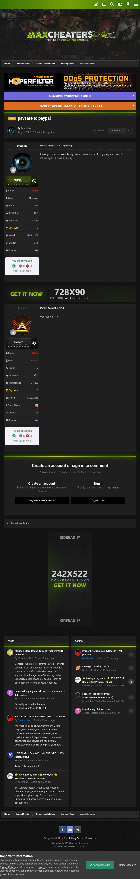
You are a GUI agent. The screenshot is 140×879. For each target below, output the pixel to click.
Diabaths (26, 128)
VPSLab (22, 760)
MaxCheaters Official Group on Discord (70, 95)
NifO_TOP (87, 670)
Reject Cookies (127, 865)
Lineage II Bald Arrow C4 (96, 666)
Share (99, 130)
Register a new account (41, 500)
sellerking (23, 782)
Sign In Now (98, 500)
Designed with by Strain (56, 838)
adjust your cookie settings (39, 870)
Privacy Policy (76, 838)
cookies (41, 867)
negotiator (87, 701)
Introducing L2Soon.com (96, 709)
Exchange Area (47, 132)
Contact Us (90, 838)
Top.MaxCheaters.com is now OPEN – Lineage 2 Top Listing (70, 105)
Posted (45, 658)
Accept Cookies (100, 865)
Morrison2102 (25, 658)
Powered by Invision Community (70, 846)
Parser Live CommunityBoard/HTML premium (40, 716)
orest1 (85, 713)
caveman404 (24, 698)
